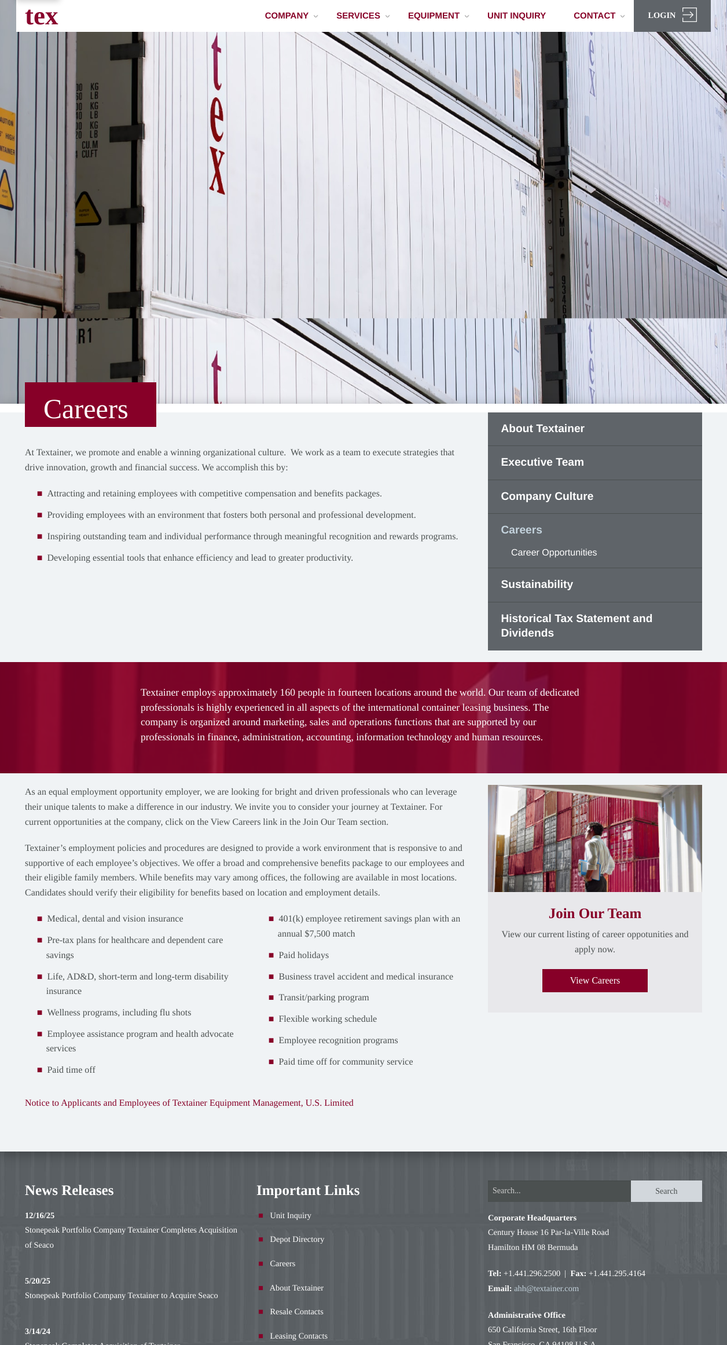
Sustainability (537, 585)
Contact (599, 16)
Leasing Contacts (299, 1336)
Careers (521, 530)
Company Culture (547, 497)
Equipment (438, 16)
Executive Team (542, 462)
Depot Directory (297, 1239)
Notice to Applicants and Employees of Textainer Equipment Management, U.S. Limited (189, 1103)
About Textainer (543, 429)
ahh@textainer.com (546, 1288)
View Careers (595, 980)
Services (363, 16)
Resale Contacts (297, 1312)
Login (672, 15)
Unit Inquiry (516, 16)
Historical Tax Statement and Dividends (576, 626)
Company (292, 16)
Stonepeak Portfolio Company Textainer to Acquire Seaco (121, 1295)
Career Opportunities (554, 553)
